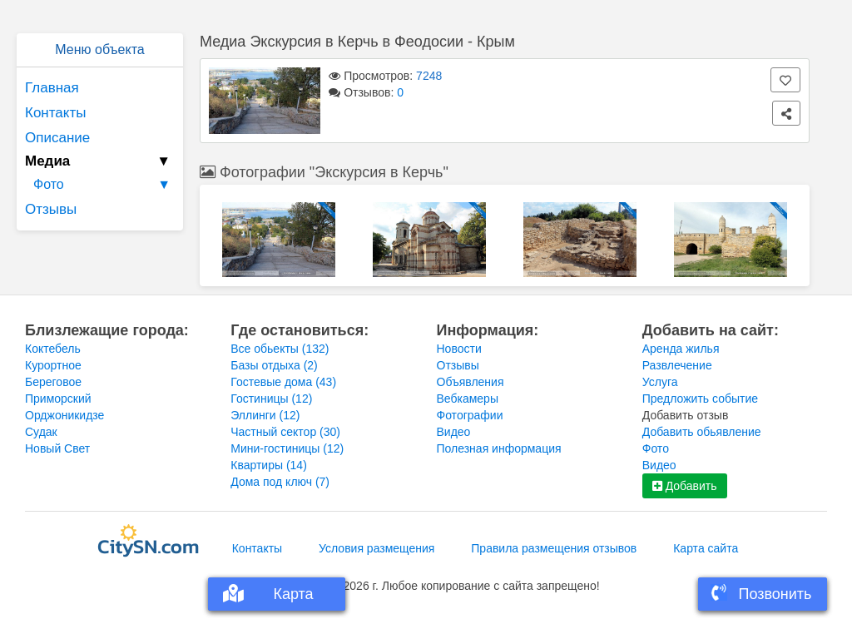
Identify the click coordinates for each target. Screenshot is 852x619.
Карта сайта (705, 548)
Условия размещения (376, 548)
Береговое (53, 382)
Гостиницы (271, 398)
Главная (52, 88)
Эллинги (265, 415)
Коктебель (53, 348)
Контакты (55, 113)
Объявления (470, 382)
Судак (41, 431)
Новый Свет (57, 448)
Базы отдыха (274, 365)
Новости (459, 348)
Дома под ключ (279, 481)
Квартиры (268, 465)
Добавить (684, 486)
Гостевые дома (283, 382)
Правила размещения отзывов (554, 548)
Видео (454, 431)
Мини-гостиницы (287, 448)
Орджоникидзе (64, 415)
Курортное (53, 365)
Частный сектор (285, 431)
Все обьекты (279, 348)
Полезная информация (499, 448)
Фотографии (470, 415)
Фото (104, 184)
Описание (57, 138)
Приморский (58, 398)
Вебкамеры (467, 398)
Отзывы (51, 209)
